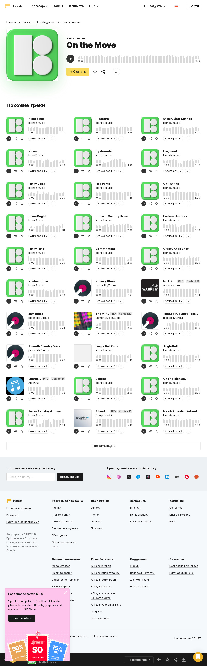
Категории (40, 6)
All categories (45, 22)
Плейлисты (76, 6)
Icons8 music (76, 38)
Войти (194, 6)
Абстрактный (173, 170)
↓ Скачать (78, 71)
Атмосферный (39, 138)
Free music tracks (18, 22)
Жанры (57, 6)
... (116, 71)
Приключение (70, 22)
